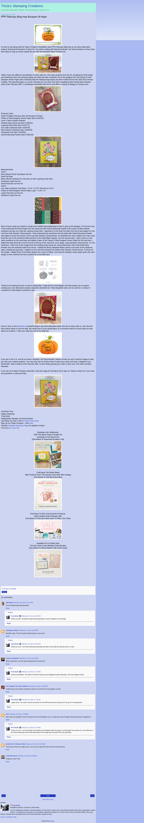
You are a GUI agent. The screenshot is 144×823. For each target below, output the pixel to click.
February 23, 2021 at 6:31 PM (31, 616)
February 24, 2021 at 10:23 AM (35, 744)
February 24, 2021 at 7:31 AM (31, 672)
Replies (10, 612)
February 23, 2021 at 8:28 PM (38, 686)
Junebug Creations (12, 630)
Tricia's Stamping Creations (22, 6)
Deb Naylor (9, 602)
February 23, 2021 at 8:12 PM (28, 658)
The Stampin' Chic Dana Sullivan (17, 686)
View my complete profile (8, 817)
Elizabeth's (21, 326)
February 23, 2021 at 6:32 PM (31, 644)
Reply (8, 608)
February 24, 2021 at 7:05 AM (18, 714)
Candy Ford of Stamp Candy (15, 744)
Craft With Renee (11, 756)
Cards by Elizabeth (12, 658)
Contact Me (15, 428)
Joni (7, 714)
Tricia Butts (15, 616)
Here (31, 423)
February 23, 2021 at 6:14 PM (23, 602)
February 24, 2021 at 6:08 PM (27, 756)
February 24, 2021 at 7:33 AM (31, 727)
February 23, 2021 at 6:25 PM (28, 630)
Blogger (51, 821)
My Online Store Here (30, 421)
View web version (48, 799)
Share (4, 592)
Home (48, 795)
